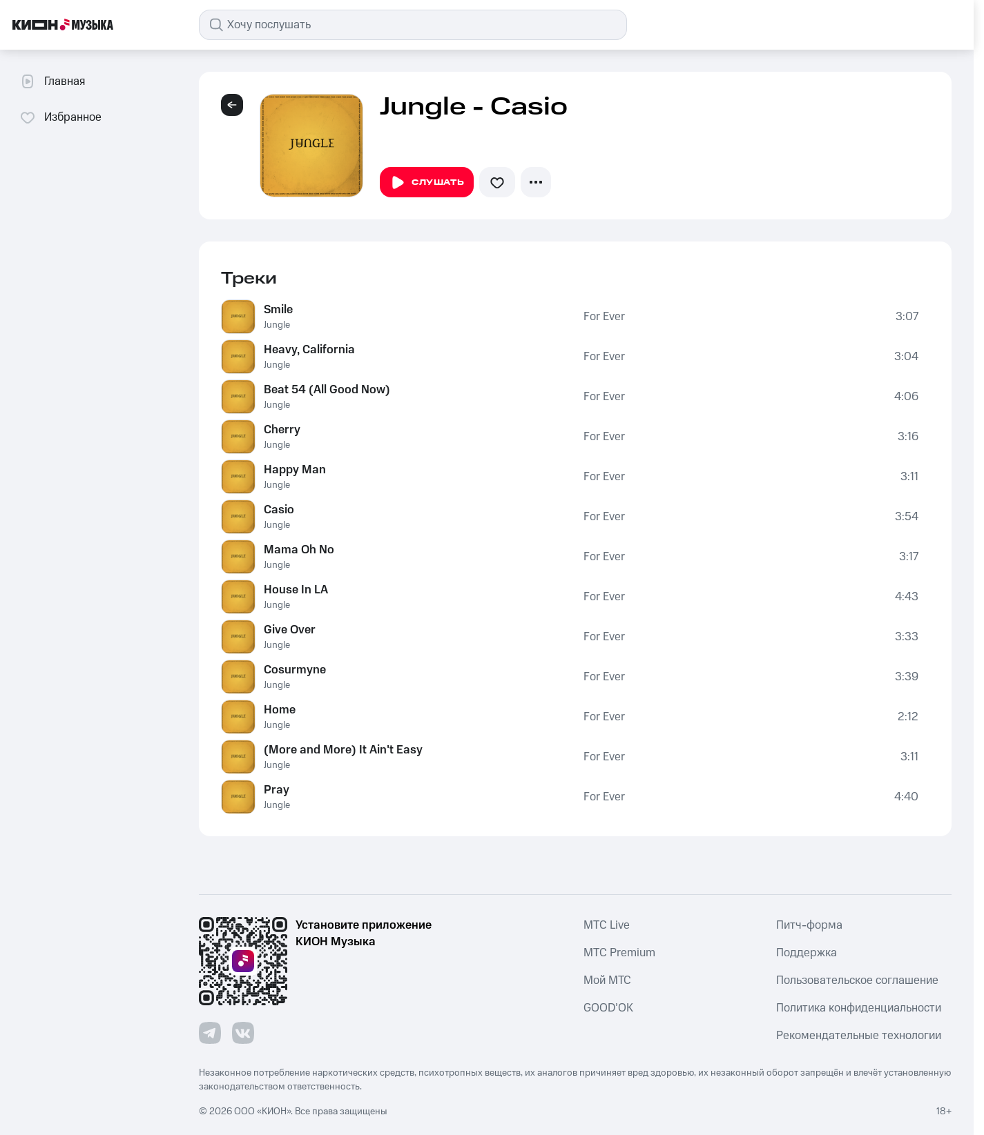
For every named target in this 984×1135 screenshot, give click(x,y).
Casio (279, 510)
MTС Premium (619, 953)
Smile (278, 310)
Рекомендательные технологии (858, 1035)
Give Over (290, 630)
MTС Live (606, 925)
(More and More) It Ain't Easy (343, 750)
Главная (52, 81)
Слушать (426, 183)
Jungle (277, 325)
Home (280, 710)
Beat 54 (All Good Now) (327, 390)
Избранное (60, 117)
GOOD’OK (608, 1008)
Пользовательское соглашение (857, 980)
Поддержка (806, 953)
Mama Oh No (299, 550)
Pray (276, 790)
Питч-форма (809, 925)
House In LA (296, 590)
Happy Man (295, 470)
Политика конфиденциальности (858, 1008)
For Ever (604, 316)
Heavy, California (309, 350)
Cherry (282, 430)
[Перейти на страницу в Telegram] (210, 1033)
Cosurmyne (295, 670)
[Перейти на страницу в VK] (243, 1033)
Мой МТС (607, 980)
